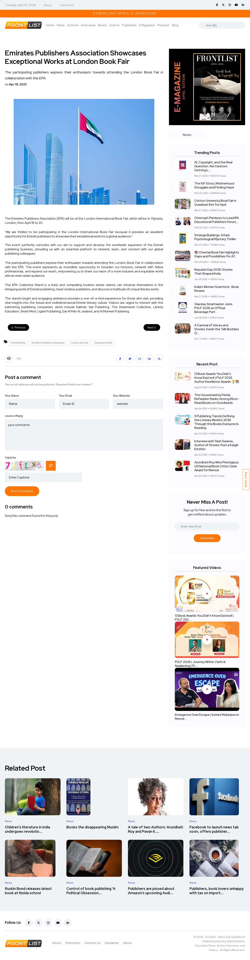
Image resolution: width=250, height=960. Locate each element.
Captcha (10, 457)
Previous (18, 327)
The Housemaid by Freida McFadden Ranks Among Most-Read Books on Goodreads (216, 399)
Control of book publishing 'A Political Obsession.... (90, 890)
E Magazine (147, 25)
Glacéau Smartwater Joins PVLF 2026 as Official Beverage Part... (213, 308)
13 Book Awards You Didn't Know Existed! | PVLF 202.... (204, 618)
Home (50, 25)
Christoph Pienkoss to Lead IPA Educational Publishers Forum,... (216, 220)
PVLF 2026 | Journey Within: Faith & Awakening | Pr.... (200, 664)
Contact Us (67, 5)
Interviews (88, 25)
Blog (175, 25)
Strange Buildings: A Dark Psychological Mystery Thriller (215, 237)
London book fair (79, 342)
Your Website (121, 395)
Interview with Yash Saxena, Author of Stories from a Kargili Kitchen (216, 445)
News (61, 25)
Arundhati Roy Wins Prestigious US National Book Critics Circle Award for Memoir (216, 466)
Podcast (163, 25)
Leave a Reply (14, 416)
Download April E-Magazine (125, 13)
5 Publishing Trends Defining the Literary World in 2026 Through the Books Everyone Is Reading (216, 422)
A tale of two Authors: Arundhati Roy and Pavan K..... (155, 829)
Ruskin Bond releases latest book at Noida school (28, 890)
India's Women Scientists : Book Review (216, 289)
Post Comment (22, 491)
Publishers (129, 25)
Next (151, 327)
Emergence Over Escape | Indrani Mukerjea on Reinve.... (207, 717)
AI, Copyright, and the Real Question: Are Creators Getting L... (213, 166)
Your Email (65, 395)
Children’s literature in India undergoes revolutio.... (27, 829)
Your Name (12, 395)
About (47, 5)
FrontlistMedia (18, 342)
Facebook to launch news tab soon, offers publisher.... (214, 829)
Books (102, 25)
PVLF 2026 (246, 479)
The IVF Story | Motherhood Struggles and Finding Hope (214, 185)
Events (114, 25)
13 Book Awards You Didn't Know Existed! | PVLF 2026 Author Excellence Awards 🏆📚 (216, 378)
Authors (73, 25)
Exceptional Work (103, 342)
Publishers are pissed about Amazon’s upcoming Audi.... (151, 890)
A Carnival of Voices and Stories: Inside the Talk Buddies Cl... (216, 329)
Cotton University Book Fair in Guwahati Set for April (215, 203)
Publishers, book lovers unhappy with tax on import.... (216, 890)
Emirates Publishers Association (48, 342)
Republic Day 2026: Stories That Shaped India (213, 272)
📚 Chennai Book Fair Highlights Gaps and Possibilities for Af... (216, 254)
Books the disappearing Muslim (92, 827)
